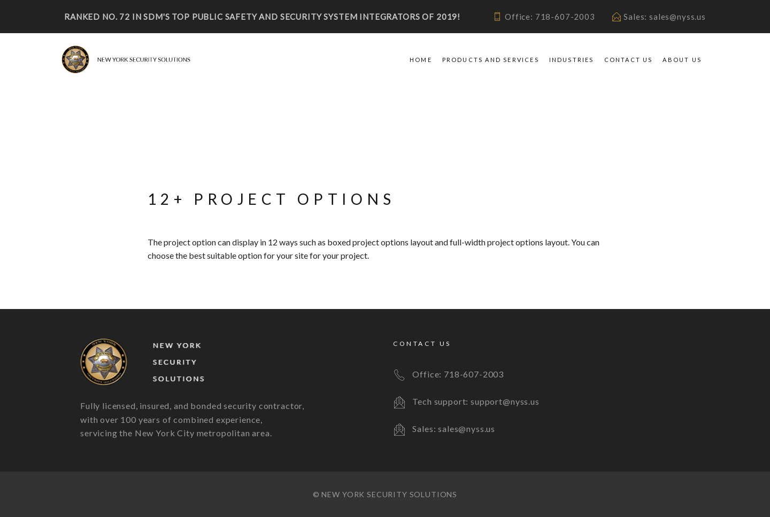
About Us (682, 59)
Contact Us (628, 59)
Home (421, 59)
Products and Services (490, 59)
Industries (571, 59)
